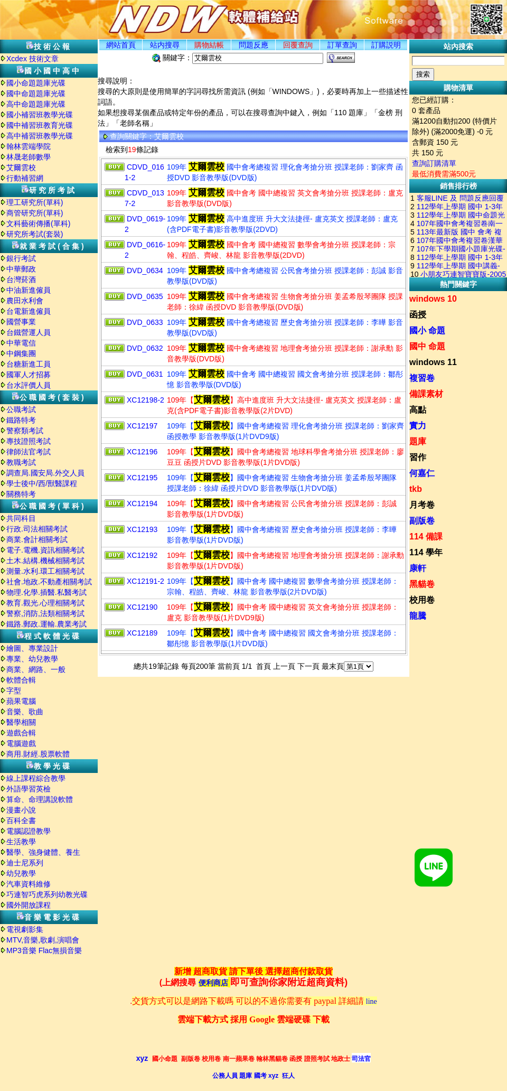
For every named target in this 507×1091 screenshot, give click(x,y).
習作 (417, 457)
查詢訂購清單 (434, 163)
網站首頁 (121, 45)
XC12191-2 (145, 581)
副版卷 (422, 520)
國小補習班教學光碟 (39, 114)
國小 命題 (427, 330)
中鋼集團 (21, 353)
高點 (417, 409)
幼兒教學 (21, 873)
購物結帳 (209, 45)
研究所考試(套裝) (34, 234)
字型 (13, 690)
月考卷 (422, 504)
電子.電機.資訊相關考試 (45, 550)
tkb (415, 488)
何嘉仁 (422, 473)
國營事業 (21, 322)
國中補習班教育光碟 (39, 125)
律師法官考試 (28, 451)
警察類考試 (24, 430)
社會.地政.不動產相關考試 (49, 581)
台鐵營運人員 (28, 332)
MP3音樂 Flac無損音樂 (44, 950)
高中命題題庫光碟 (35, 104)
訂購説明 (386, 45)
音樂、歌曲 (24, 711)
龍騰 (417, 615)
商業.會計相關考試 (37, 539)
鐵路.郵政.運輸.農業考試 (46, 624)
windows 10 (433, 298)
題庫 (417, 441)
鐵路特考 (21, 420)
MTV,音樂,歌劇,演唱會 (42, 940)
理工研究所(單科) (34, 202)
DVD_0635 (145, 296)
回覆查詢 (298, 45)
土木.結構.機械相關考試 (45, 560)
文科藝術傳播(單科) (38, 223)
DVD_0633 (145, 322)
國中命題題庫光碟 (35, 93)
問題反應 (253, 45)
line (371, 1001)
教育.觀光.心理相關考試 (45, 603)
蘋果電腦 (21, 701)
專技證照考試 (28, 441)
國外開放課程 (28, 905)
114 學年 (426, 552)
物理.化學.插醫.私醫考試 (46, 592)
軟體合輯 (21, 680)
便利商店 (213, 983)
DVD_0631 (145, 374)
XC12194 (142, 503)
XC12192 (142, 555)
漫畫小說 (21, 810)
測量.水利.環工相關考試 (45, 571)
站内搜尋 (165, 45)
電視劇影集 (24, 929)
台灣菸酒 (21, 279)
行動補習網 (24, 178)
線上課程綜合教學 (35, 778)
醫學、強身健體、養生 (43, 852)
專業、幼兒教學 (32, 659)
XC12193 (142, 529)
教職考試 (21, 462)
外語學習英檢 (28, 789)
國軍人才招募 (28, 374)
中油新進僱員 (28, 290)
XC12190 (142, 607)
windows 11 (433, 362)
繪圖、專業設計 (32, 648)
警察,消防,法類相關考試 (45, 613)
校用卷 (422, 599)
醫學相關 (21, 722)
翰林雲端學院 (28, 146)
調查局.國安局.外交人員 (45, 473)
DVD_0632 (145, 348)
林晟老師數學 (28, 157)
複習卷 (422, 378)
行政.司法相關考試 (37, 529)
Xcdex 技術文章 (32, 58)
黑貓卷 (422, 584)
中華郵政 (21, 269)
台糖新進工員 (28, 364)
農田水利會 (24, 300)
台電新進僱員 (28, 311)
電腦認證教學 (28, 831)
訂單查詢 (342, 45)
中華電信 (21, 343)
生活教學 (21, 841)
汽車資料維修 (28, 884)
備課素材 (426, 393)
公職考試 (21, 409)
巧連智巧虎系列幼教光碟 (47, 894)
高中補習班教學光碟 (39, 136)
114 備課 (426, 536)
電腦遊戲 (21, 743)
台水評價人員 (28, 385)
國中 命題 (427, 346)
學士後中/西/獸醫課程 (41, 483)
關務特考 (21, 494)
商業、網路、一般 (35, 669)
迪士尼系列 (24, 863)
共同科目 (21, 518)
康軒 (417, 568)
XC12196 (142, 451)
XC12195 (142, 477)
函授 (417, 314)
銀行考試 (21, 258)
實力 (417, 425)
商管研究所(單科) (34, 213)
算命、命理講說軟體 (39, 799)
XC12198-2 (145, 400)
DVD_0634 (145, 270)
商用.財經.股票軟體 (38, 754)
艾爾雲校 (21, 167)
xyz (142, 1058)
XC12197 (142, 426)
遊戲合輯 (21, 733)
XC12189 (142, 633)
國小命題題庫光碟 (35, 83)
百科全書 (21, 820)
